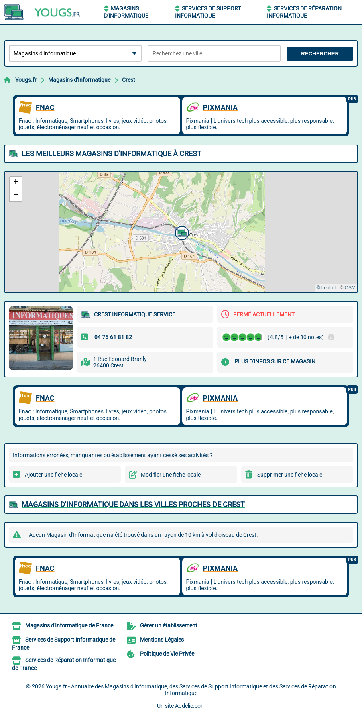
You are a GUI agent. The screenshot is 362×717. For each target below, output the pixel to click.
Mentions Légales (162, 639)
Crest (128, 80)
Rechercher (320, 54)
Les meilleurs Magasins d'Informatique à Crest (111, 153)
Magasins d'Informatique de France (69, 625)
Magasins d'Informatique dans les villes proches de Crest (133, 504)
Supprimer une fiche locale (289, 474)
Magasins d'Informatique (79, 80)
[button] (181, 232)
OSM (350, 288)
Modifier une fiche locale (171, 474)
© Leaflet (326, 288)
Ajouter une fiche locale (53, 474)
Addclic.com (190, 706)
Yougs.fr (26, 80)
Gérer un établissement (168, 625)
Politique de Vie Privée (167, 653)
